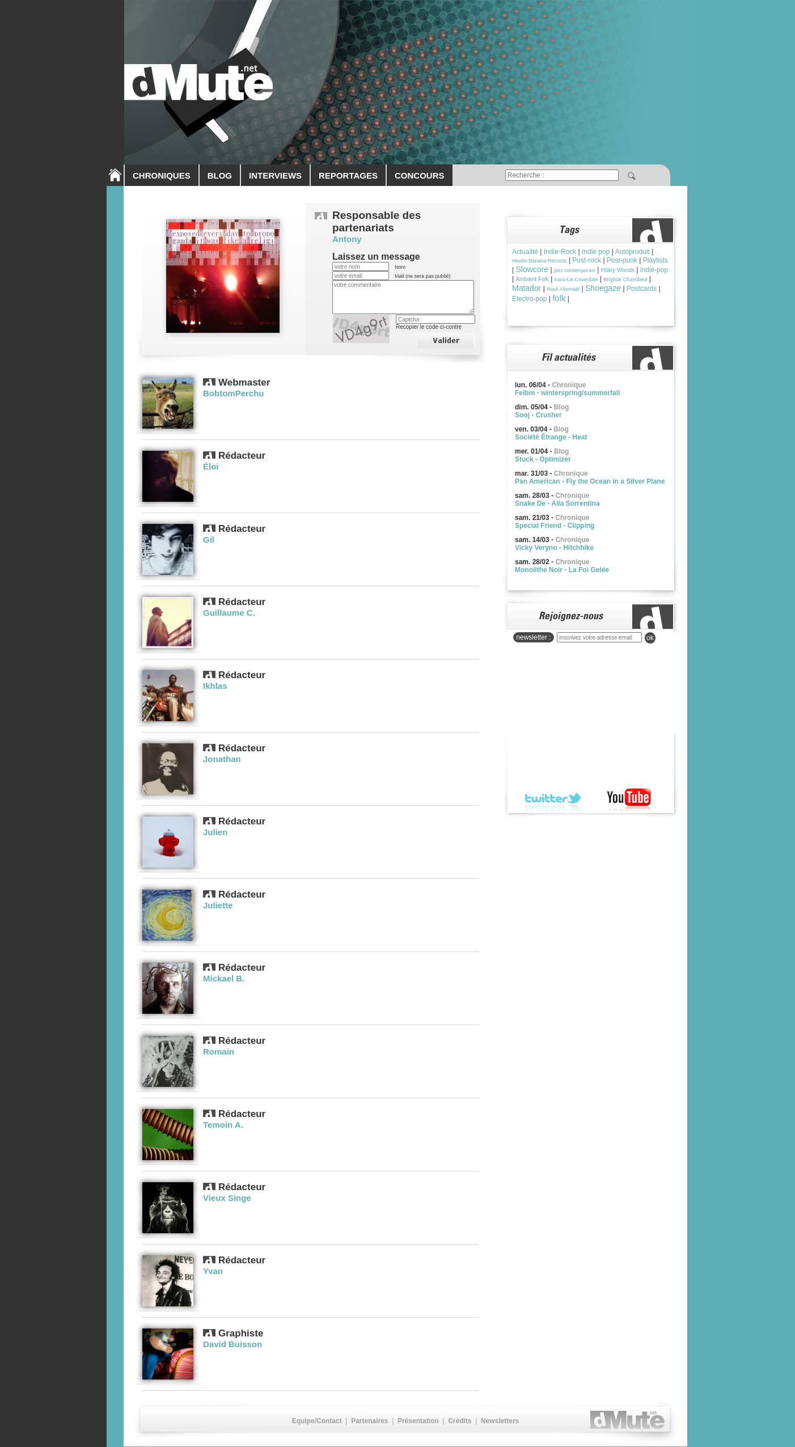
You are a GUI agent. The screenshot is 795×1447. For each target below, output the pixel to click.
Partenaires (369, 1421)
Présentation (418, 1421)
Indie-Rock (560, 252)
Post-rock (586, 260)
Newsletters (500, 1421)
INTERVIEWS (275, 175)
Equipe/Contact (317, 1421)
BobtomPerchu (233, 393)
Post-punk (622, 260)
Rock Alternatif (563, 289)
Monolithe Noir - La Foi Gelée (562, 570)
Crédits (459, 1421)
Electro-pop (529, 299)
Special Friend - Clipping (555, 526)
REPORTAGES (348, 175)
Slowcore (531, 269)
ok (650, 638)
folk (558, 298)
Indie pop (596, 252)
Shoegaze (603, 288)
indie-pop (654, 270)
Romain (218, 1051)
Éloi (211, 466)
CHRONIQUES (162, 175)
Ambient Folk (531, 279)
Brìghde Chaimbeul (625, 279)
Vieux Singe (227, 1198)
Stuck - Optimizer (543, 459)
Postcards (642, 289)
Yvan (213, 1271)
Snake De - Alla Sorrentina (557, 503)
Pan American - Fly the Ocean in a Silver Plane (590, 481)
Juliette (218, 905)
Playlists (655, 260)
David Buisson (232, 1344)
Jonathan (222, 759)
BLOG (220, 175)
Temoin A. (223, 1124)
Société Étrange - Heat (551, 437)
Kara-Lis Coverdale (576, 279)
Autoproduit (632, 252)
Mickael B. (223, 978)
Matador (526, 288)
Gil (208, 539)
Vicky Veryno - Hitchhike (554, 548)
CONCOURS (420, 175)
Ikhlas (215, 686)
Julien (215, 832)
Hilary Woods (618, 270)
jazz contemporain (574, 270)
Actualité (525, 252)
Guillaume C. (229, 612)
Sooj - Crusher (538, 415)
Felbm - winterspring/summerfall (567, 393)
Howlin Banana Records (539, 261)
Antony (347, 239)
